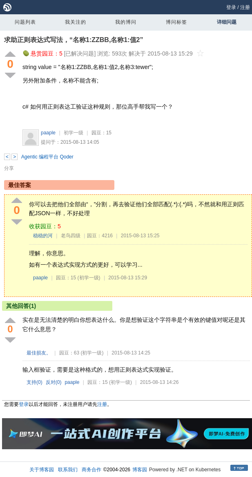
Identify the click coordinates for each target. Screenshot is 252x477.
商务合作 (91, 470)
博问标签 (176, 22)
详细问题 (226, 22)
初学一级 (73, 133)
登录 (231, 7)
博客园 (139, 470)
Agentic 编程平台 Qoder (47, 157)
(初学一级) (89, 278)
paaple (48, 133)
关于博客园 (41, 470)
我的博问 (125, 22)
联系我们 (68, 470)
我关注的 (75, 22)
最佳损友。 (39, 353)
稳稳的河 (43, 235)
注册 (245, 7)
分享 (9, 168)
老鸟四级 (70, 235)
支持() (34, 382)
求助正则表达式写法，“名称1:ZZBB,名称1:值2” (73, 39)
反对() (54, 382)
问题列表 (25, 22)
